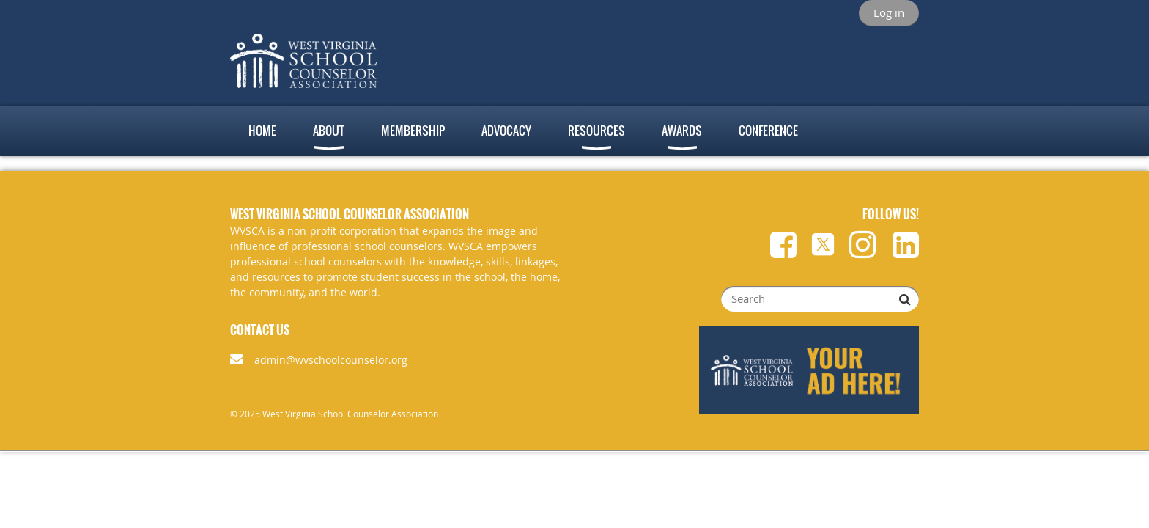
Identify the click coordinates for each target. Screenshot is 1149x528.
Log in (888, 12)
